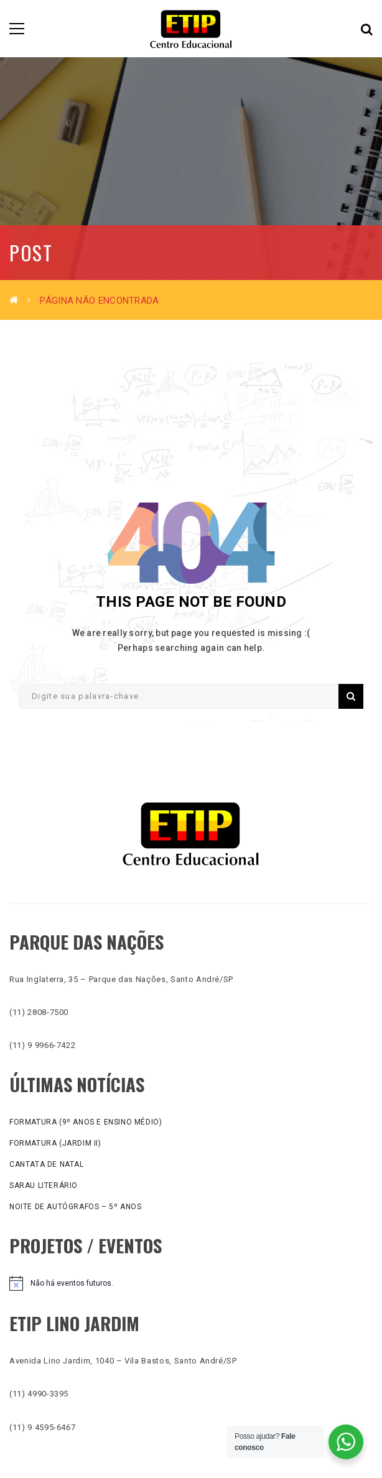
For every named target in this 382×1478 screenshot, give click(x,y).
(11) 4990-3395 (38, 1393)
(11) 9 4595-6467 (42, 1427)
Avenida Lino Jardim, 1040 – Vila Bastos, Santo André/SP (123, 1360)
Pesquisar (351, 696)
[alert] (191, 1283)
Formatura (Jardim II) (55, 1143)
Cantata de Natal (46, 1164)
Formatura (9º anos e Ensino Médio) (85, 1122)
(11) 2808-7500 (38, 1012)
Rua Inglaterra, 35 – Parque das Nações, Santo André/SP (121, 979)
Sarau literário (43, 1185)
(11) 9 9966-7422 (42, 1045)
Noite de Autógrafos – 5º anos (75, 1206)
